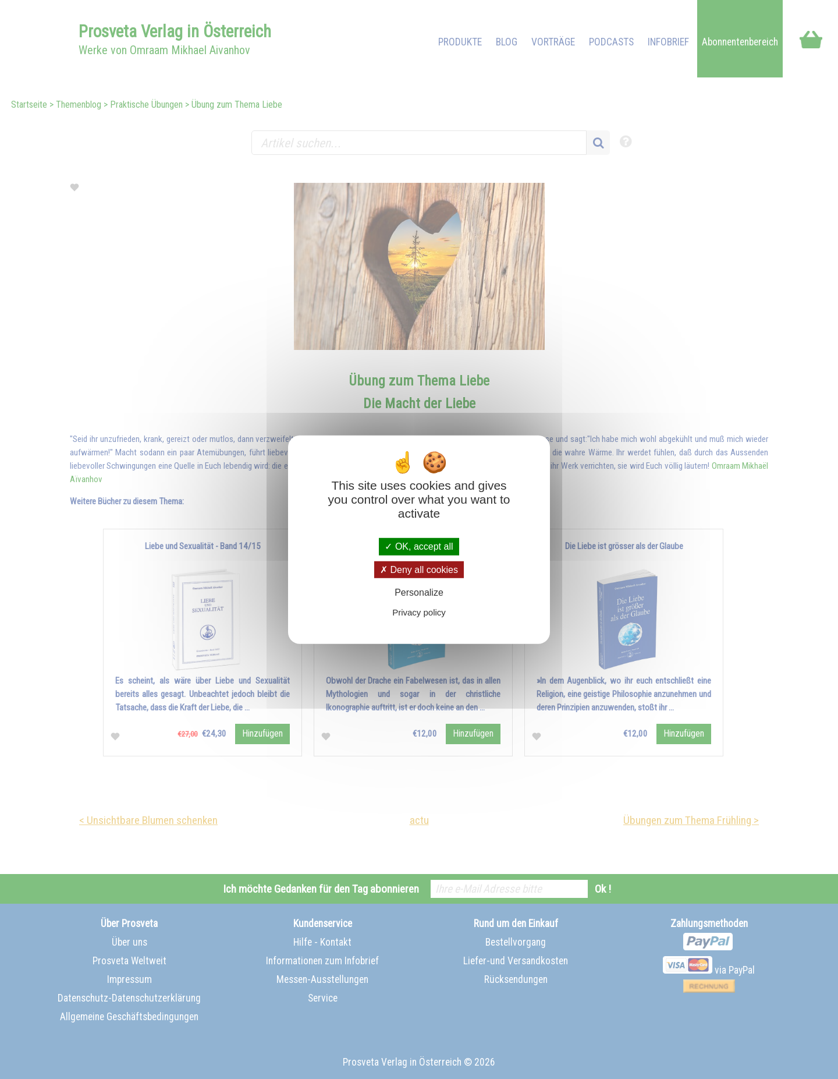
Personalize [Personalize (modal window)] (419, 592)
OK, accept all (419, 546)
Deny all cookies (419, 569)
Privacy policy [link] (419, 612)
